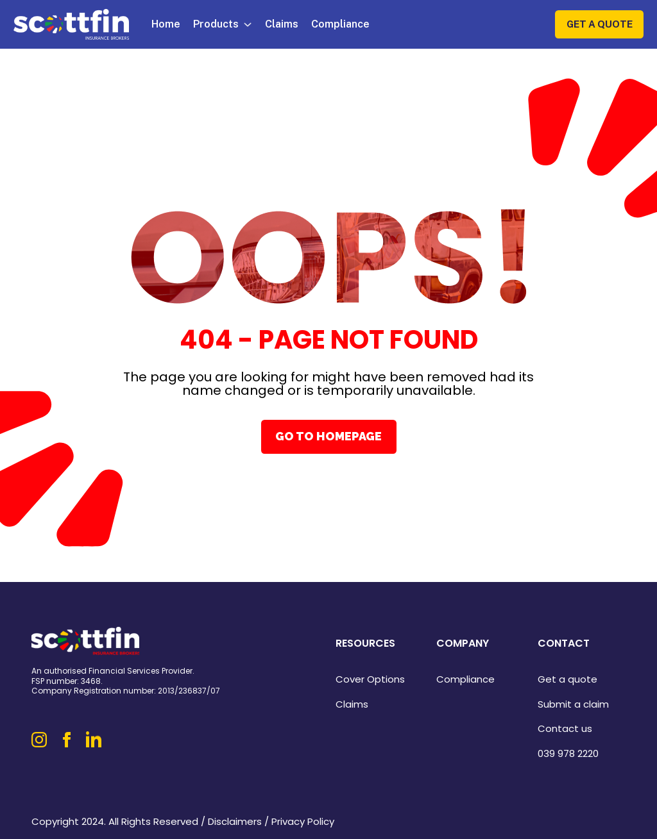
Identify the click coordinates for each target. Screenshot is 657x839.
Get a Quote (600, 24)
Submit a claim (573, 704)
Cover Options (370, 679)
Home (165, 24)
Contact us (565, 728)
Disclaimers (235, 821)
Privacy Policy (302, 821)
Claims (281, 24)
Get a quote (567, 679)
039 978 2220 (568, 753)
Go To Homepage (328, 436)
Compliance (340, 24)
